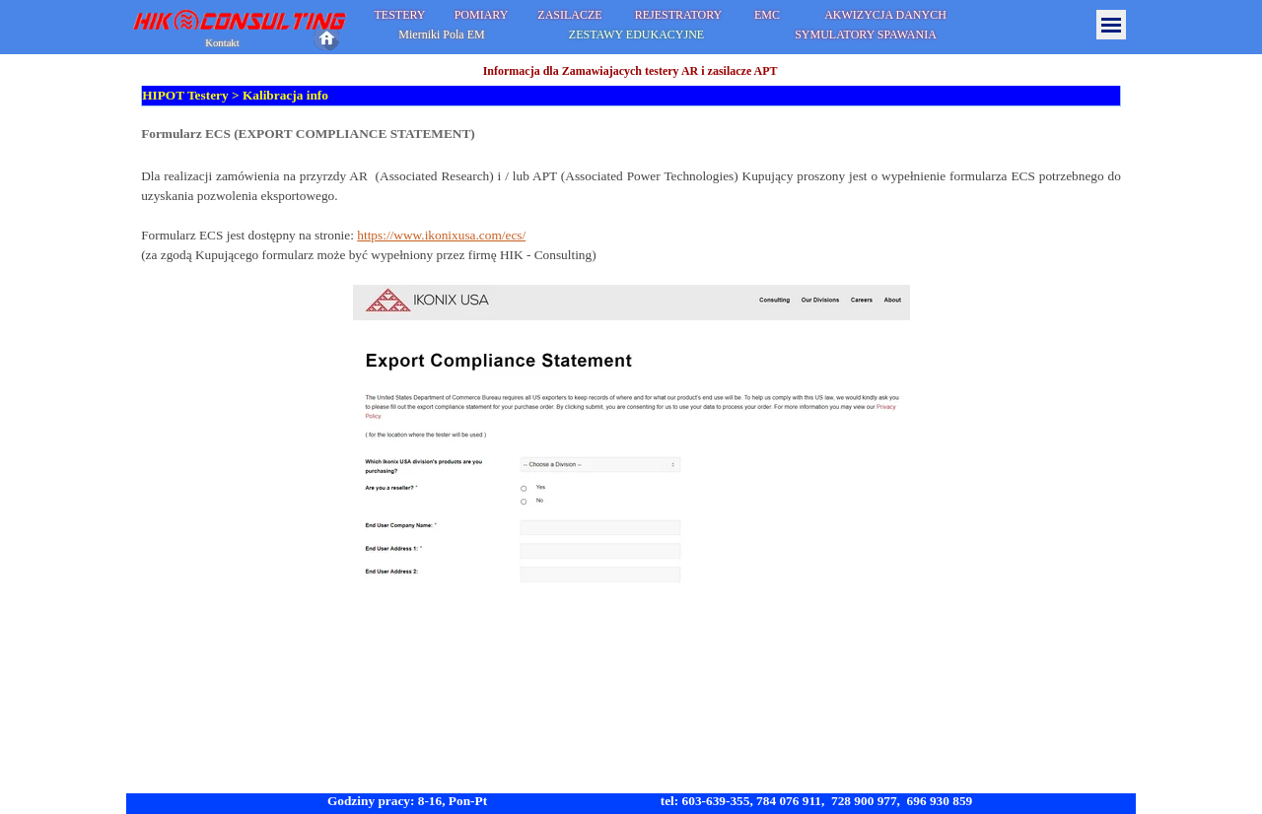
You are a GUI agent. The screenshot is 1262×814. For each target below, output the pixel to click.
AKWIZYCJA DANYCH (885, 15)
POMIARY (482, 15)
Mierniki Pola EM (441, 34)
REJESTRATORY (678, 15)
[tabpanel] (631, 357)
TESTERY (399, 15)
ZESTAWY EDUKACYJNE (636, 34)
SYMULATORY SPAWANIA (866, 34)
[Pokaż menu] (1111, 24)
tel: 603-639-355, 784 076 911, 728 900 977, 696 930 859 (817, 800)
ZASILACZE (569, 15)
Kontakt (222, 42)
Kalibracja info (285, 95)
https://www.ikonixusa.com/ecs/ (441, 235)
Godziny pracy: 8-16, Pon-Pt (407, 800)
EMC (767, 15)
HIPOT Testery (185, 95)
